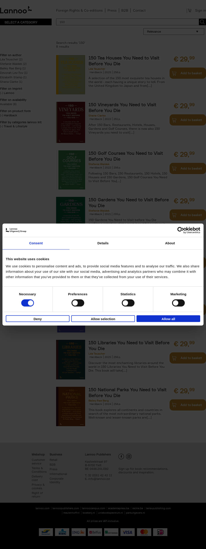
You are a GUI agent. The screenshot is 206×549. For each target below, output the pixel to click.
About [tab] (170, 243)
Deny (38, 319)
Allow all (168, 319)
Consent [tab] (36, 243)
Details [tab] (103, 243)
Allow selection (103, 319)
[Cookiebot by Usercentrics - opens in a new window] (180, 230)
